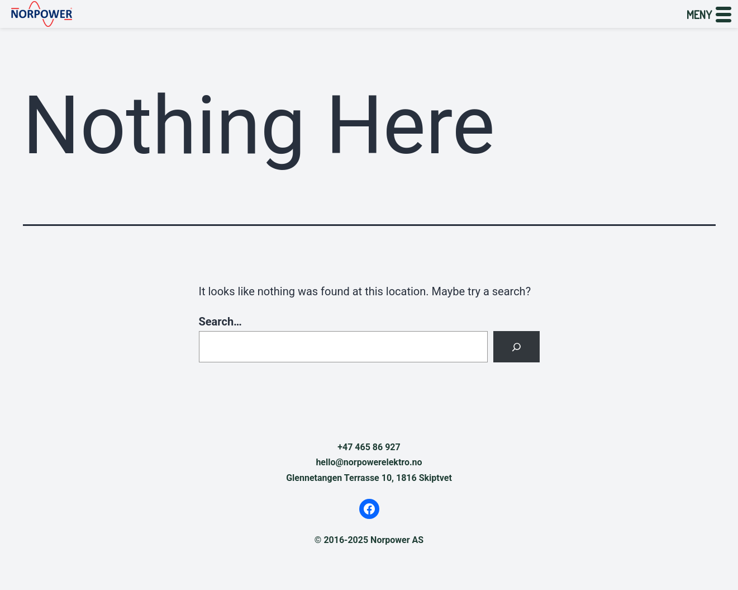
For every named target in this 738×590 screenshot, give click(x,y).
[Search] (516, 346)
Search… (220, 321)
